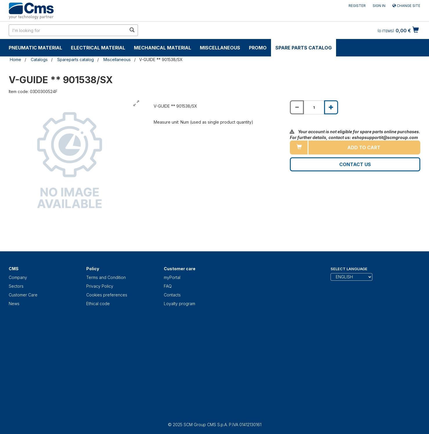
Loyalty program (179, 303)
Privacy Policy (99, 286)
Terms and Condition (106, 277)
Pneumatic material (35, 48)
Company (18, 277)
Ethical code (98, 303)
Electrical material (98, 48)
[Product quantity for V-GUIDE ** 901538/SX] (314, 107)
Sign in (379, 5)
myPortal (172, 277)
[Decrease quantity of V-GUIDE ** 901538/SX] (297, 107)
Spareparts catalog (75, 59)
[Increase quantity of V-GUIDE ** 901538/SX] (331, 107)
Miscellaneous (220, 48)
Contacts (172, 294)
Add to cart (363, 147)
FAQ (168, 286)
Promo (258, 48)
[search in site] (67, 30)
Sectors (16, 286)
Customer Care (23, 294)
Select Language (349, 268)
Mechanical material (162, 48)
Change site (406, 5)
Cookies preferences (106, 294)
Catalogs (39, 59)
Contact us (355, 164)
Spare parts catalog (303, 48)
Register (357, 5)
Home (15, 59)
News (14, 303)
